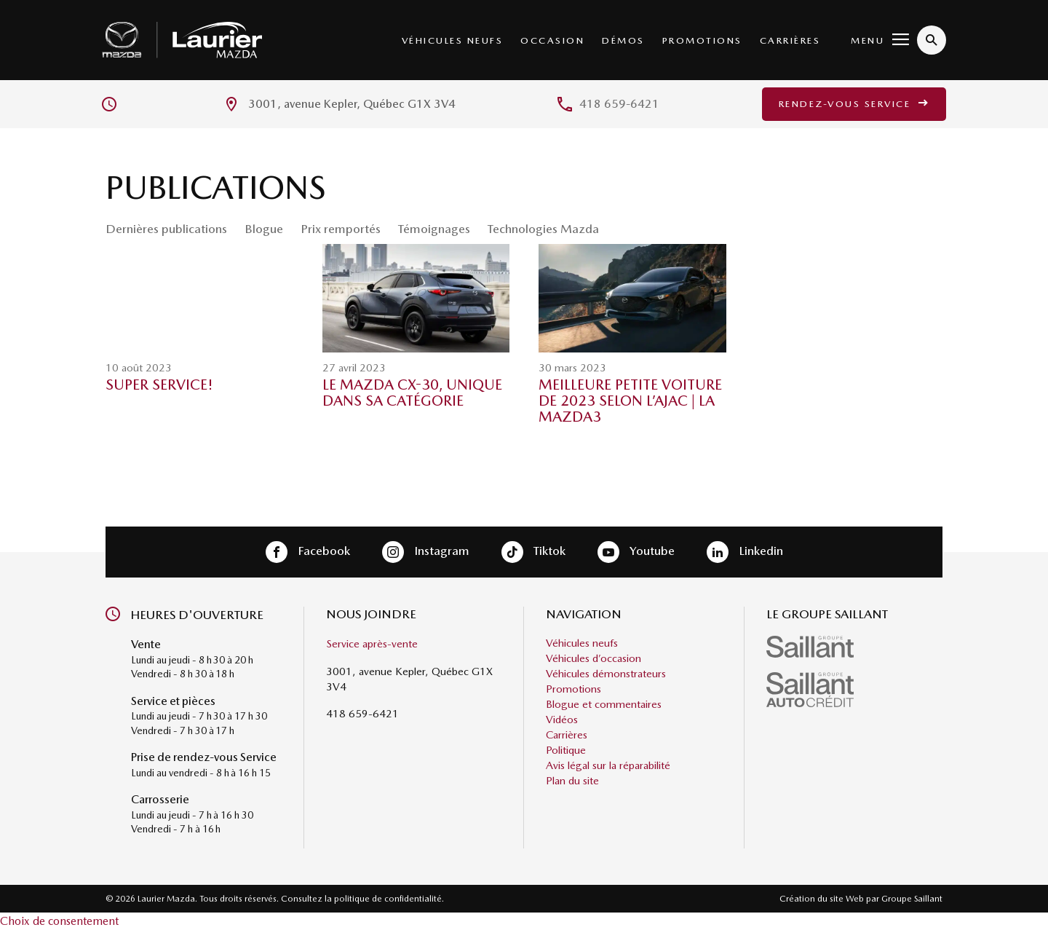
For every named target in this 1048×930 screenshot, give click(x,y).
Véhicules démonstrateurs (606, 673)
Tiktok (533, 552)
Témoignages (434, 228)
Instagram (425, 552)
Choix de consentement (59, 921)
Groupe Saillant (911, 899)
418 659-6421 (619, 104)
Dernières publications (166, 228)
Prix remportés (341, 228)
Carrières (790, 40)
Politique (566, 750)
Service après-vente (372, 643)
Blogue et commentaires (604, 704)
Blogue (264, 228)
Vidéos (562, 719)
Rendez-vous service (854, 103)
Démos (623, 40)
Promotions (702, 40)
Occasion (552, 40)
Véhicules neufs (453, 40)
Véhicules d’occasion (593, 658)
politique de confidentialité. (389, 899)
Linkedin (745, 552)
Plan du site (572, 780)
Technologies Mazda (543, 228)
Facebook (308, 552)
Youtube (636, 552)
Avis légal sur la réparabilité (608, 765)
